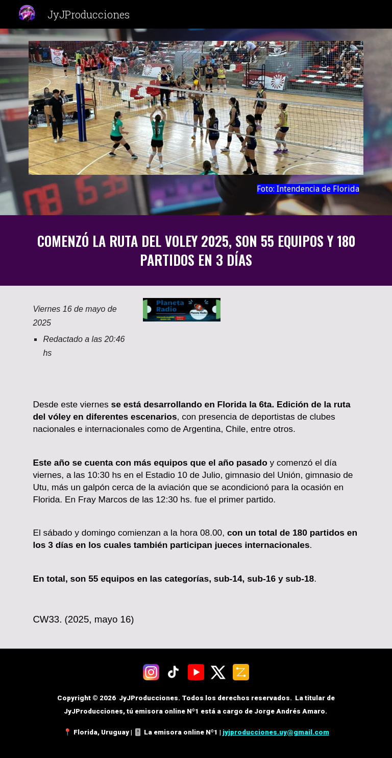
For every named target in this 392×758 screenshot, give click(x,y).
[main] (196, 189)
